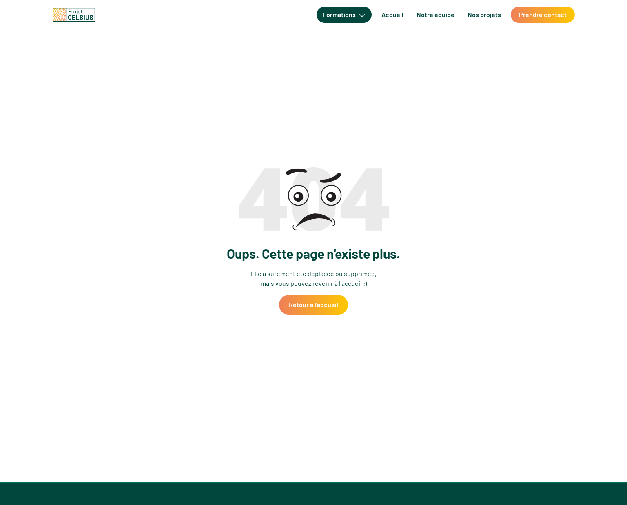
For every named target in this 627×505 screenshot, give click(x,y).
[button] (344, 15)
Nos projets (484, 14)
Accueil (392, 14)
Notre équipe (435, 14)
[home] (74, 14)
